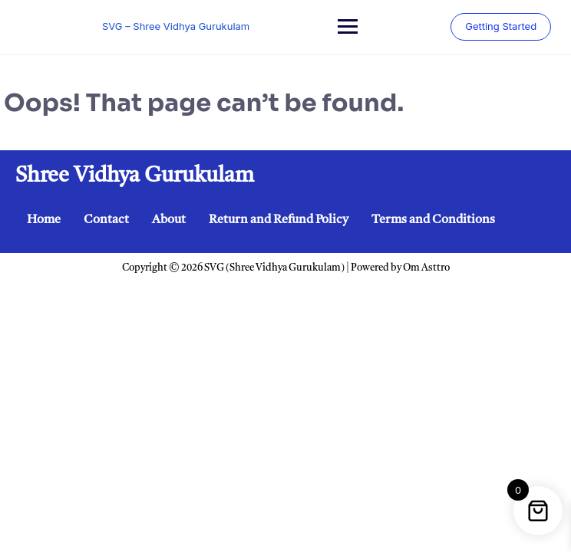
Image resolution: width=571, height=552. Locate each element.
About (169, 220)
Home (44, 220)
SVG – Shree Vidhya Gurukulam (175, 26)
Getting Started (497, 26)
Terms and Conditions (433, 220)
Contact (106, 220)
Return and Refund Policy (278, 220)
